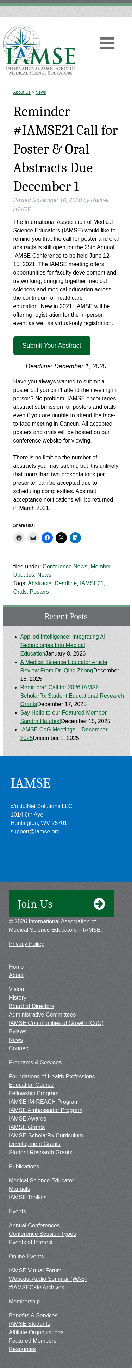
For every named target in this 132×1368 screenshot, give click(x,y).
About (16, 975)
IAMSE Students (29, 1324)
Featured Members (32, 1341)
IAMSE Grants (27, 1127)
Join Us (62, 904)
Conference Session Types (42, 1234)
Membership (24, 1301)
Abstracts (39, 583)
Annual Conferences (34, 1225)
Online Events (26, 1256)
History (17, 998)
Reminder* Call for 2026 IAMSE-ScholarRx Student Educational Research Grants (72, 695)
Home (16, 967)
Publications (24, 1166)
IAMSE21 (92, 583)
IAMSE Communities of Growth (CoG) (56, 1023)
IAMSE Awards (27, 1119)
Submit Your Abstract (51, 345)
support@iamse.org (35, 831)
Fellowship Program (33, 1093)
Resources (22, 1349)
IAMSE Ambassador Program (45, 1110)
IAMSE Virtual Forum (35, 1270)
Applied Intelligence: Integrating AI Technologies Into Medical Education (63, 645)
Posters (39, 592)
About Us (22, 92)
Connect (19, 1048)
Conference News (65, 566)
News (41, 92)
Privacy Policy (26, 944)
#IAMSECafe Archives (36, 1287)
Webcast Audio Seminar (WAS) (48, 1279)
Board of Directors (31, 1006)
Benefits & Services (33, 1315)
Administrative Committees (42, 1015)
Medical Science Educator (41, 1180)
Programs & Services (35, 1062)
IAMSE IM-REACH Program (44, 1102)
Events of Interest (31, 1242)
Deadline (66, 583)
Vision (16, 989)
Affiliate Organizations (36, 1332)
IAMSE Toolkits (27, 1197)
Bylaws (18, 1031)
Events (17, 1211)
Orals (20, 592)
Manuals (19, 1189)
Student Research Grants (41, 1152)
